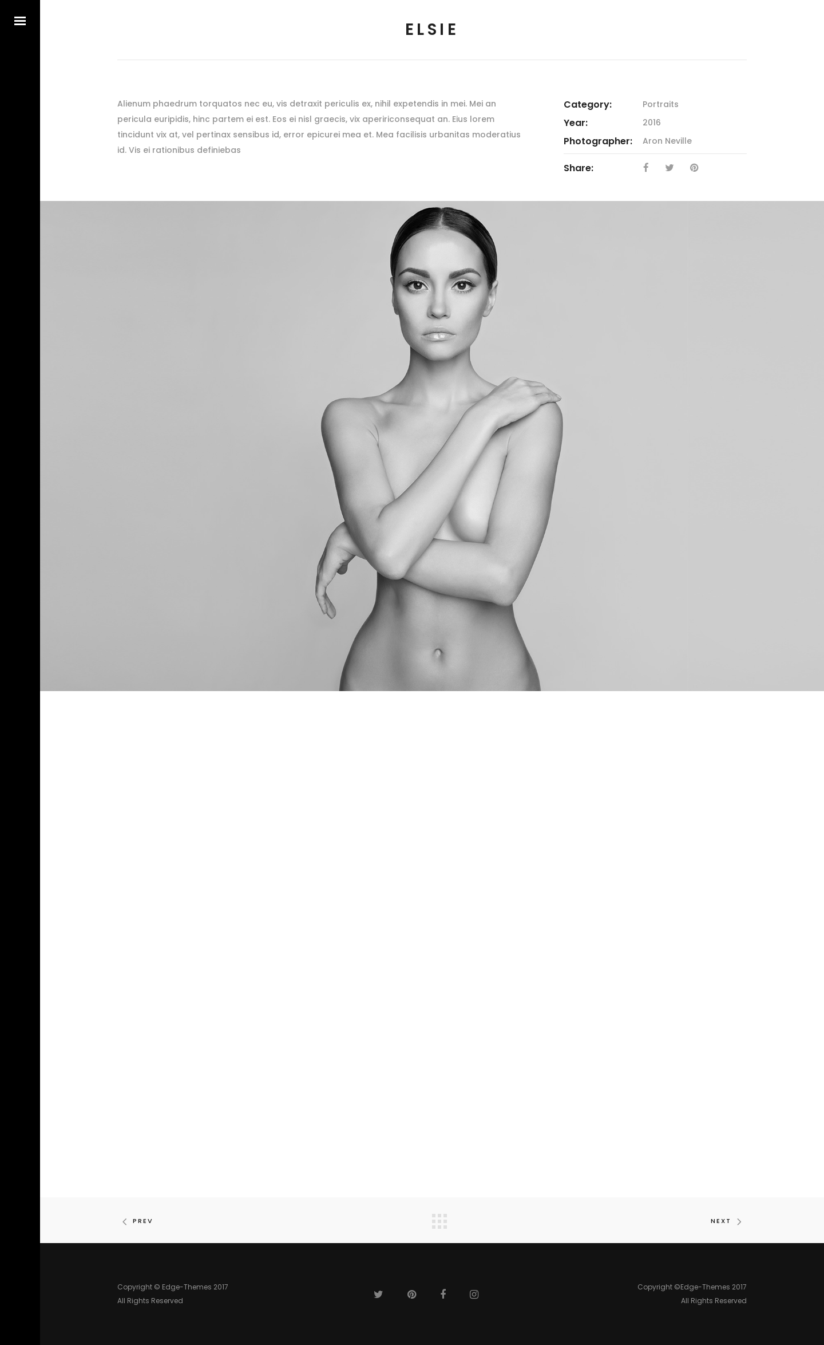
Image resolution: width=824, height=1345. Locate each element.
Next (729, 1220)
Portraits (661, 104)
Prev (135, 1220)
